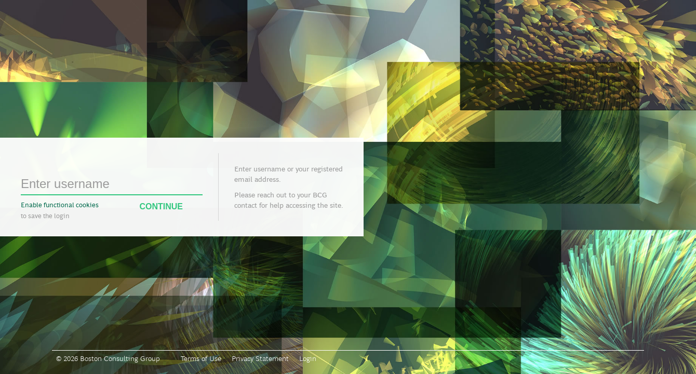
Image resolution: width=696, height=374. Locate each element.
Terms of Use (201, 358)
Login (307, 358)
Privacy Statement (260, 358)
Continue (171, 206)
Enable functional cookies (60, 205)
